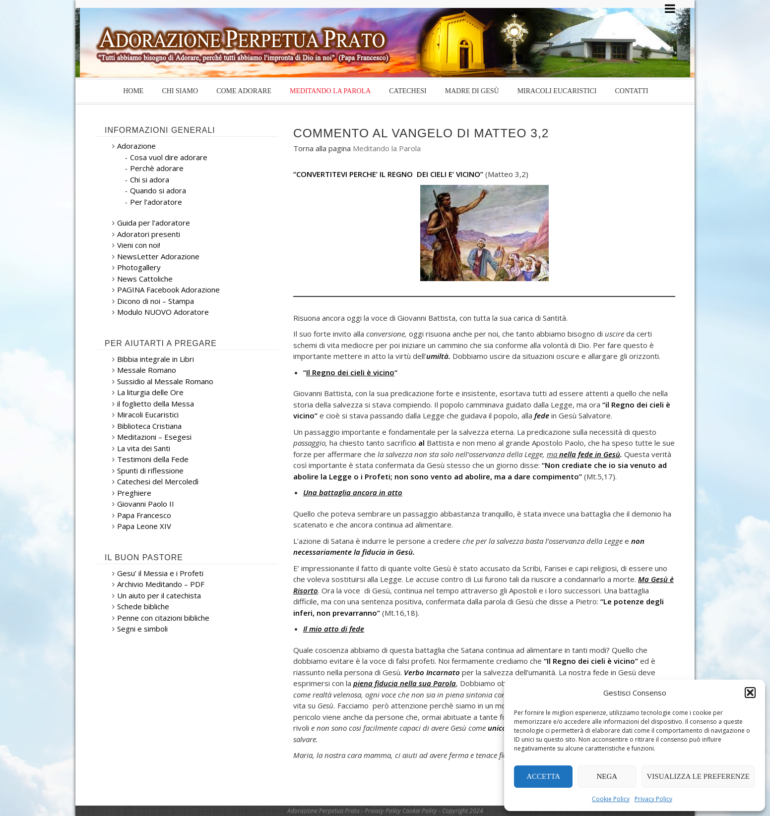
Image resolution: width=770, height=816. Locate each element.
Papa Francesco (144, 515)
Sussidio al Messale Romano (165, 381)
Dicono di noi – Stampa (155, 301)
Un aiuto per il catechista (159, 595)
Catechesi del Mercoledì (157, 481)
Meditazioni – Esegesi (154, 437)
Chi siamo (180, 91)
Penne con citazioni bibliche (163, 618)
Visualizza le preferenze (698, 776)
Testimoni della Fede (153, 459)
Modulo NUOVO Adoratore (163, 312)
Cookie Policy (611, 799)
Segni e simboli (142, 629)
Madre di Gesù (472, 91)
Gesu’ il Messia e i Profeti (160, 573)
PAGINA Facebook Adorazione (168, 289)
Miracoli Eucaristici (557, 91)
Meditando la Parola (330, 91)
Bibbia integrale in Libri (155, 359)
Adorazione (136, 146)
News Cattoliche (145, 279)
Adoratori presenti (148, 234)
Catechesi (407, 91)
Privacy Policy (653, 799)
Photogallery (139, 267)
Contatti (631, 91)
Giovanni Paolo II (145, 504)
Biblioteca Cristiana (149, 426)
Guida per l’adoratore (153, 223)
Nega (607, 776)
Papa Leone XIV (144, 526)
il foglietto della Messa (155, 403)
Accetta (543, 776)
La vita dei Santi (143, 448)
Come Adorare (243, 91)
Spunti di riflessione (150, 470)
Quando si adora (158, 190)
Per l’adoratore (156, 202)
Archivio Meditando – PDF (160, 584)
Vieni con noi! (138, 245)
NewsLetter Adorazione (158, 256)
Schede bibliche (143, 606)
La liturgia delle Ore (150, 392)
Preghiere (134, 493)
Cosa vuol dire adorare (168, 157)
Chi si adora (149, 179)
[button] (750, 693)
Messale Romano (146, 370)
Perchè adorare (157, 168)
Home (133, 91)
